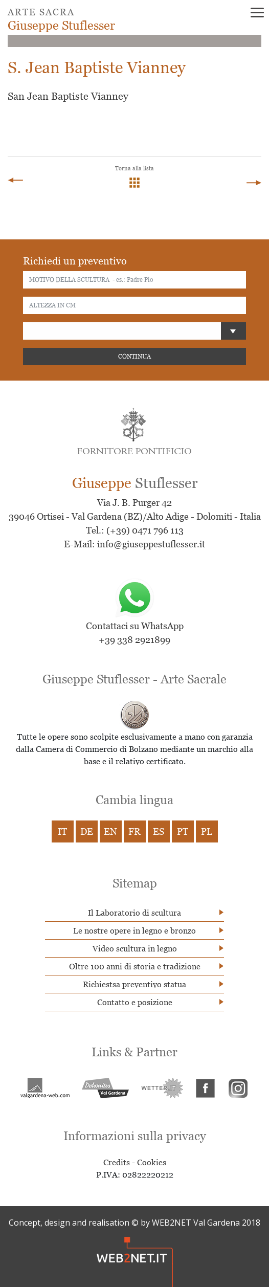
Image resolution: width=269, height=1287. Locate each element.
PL (206, 831)
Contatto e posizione (134, 1002)
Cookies (151, 1162)
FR (134, 831)
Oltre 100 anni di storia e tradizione (134, 966)
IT (62, 831)
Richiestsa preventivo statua (134, 984)
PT (182, 831)
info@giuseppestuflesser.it (151, 544)
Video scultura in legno (135, 948)
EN (110, 831)
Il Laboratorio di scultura (134, 912)
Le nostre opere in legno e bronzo (134, 930)
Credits (116, 1162)
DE (86, 831)
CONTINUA (134, 356)
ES (158, 831)
